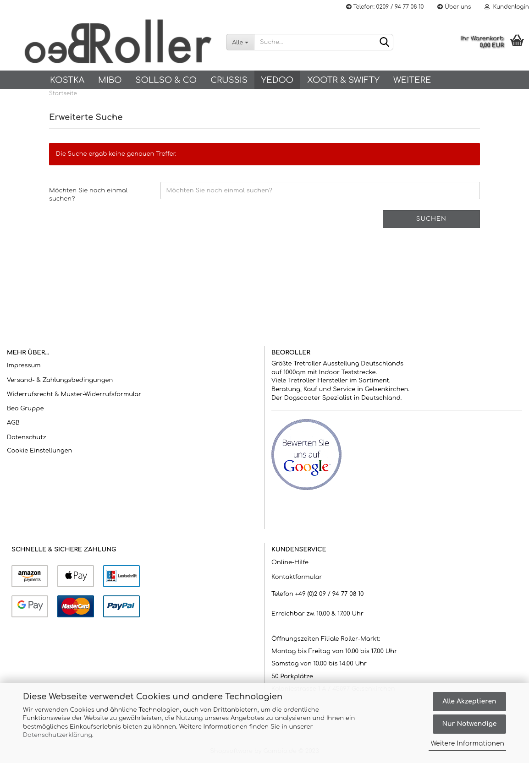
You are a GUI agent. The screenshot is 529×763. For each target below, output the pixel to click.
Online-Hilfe (290, 562)
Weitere (412, 80)
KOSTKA (67, 80)
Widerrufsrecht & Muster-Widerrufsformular (74, 394)
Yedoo (277, 80)
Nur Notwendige (469, 723)
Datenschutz (26, 437)
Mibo (109, 80)
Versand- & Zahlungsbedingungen (60, 380)
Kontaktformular (296, 577)
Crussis (228, 80)
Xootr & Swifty (343, 80)
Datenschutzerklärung (57, 735)
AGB (13, 423)
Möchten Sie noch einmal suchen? (88, 194)
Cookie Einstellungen (39, 450)
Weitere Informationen (467, 743)
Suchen (431, 219)
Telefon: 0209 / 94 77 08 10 (385, 7)
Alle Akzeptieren (469, 701)
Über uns (454, 7)
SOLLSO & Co (166, 80)
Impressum (24, 365)
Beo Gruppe (25, 408)
